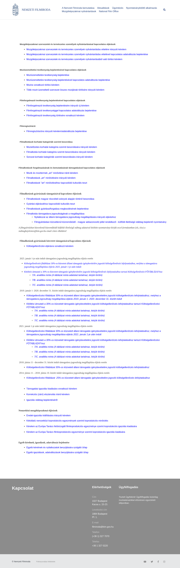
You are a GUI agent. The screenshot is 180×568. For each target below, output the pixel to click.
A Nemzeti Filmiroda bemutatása (78, 8)
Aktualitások (103, 8)
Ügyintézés (117, 8)
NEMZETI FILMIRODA (36, 9)
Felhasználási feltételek (45, 562)
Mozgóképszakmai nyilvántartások (79, 11)
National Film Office (109, 11)
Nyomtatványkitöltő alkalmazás (141, 8)
